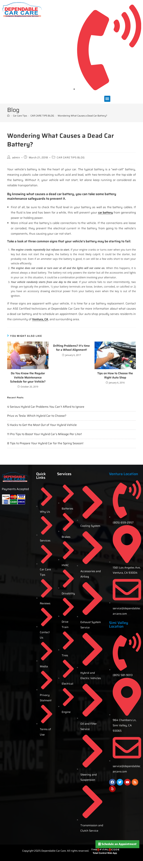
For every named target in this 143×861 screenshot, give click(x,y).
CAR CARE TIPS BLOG (70, 157)
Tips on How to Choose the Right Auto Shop (115, 375)
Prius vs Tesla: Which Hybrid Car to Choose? (36, 415)
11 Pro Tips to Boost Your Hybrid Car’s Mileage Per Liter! (44, 434)
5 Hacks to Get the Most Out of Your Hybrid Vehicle (42, 425)
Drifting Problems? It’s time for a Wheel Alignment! (71, 348)
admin (16, 157)
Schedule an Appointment (117, 844)
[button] (107, 99)
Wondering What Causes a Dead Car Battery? (82, 116)
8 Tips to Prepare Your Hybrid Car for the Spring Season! (45, 443)
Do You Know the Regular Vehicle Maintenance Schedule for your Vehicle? (28, 377)
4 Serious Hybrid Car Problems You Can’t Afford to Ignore (45, 406)
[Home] (8, 116)
